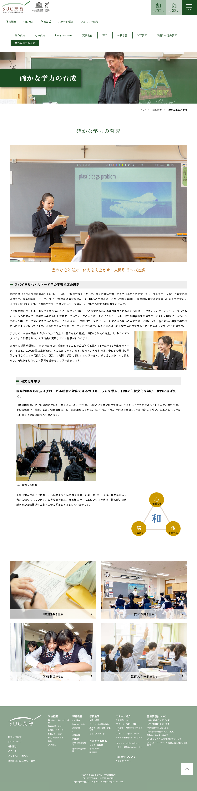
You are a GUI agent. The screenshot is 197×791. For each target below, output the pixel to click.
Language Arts (78, 724)
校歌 (50, 741)
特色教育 (28, 21)
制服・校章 (94, 720)
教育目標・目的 (55, 726)
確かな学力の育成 (79, 749)
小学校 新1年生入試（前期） (159, 720)
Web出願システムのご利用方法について (164, 739)
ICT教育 (75, 739)
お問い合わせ (15, 736)
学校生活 (46, 21)
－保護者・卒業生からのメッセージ (129, 728)
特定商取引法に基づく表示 (21, 760)
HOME (142, 110)
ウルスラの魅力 (89, 21)
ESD (74, 731)
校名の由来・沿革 (55, 737)
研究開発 (93, 752)
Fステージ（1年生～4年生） (128, 724)
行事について (95, 748)
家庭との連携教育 (79, 743)
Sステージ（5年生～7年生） (128, 733)
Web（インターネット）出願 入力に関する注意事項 (167, 743)
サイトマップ (15, 741)
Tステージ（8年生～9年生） (128, 743)
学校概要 (11, 21)
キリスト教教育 (96, 745)
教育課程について (123, 720)
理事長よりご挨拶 (55, 730)
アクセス (12, 751)
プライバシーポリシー (19, 755)
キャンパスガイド (97, 733)
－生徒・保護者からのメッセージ (129, 738)
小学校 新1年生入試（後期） (159, 724)
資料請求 (12, 746)
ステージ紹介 (65, 21)
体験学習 (76, 735)
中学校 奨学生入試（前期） (158, 727)
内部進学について (126, 756)
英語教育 (76, 727)
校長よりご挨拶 (55, 733)
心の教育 (76, 720)
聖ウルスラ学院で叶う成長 (58, 721)
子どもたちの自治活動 (99, 724)
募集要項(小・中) (156, 716)
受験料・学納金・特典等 (157, 735)
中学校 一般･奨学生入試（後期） (161, 731)
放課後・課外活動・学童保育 (100, 728)
